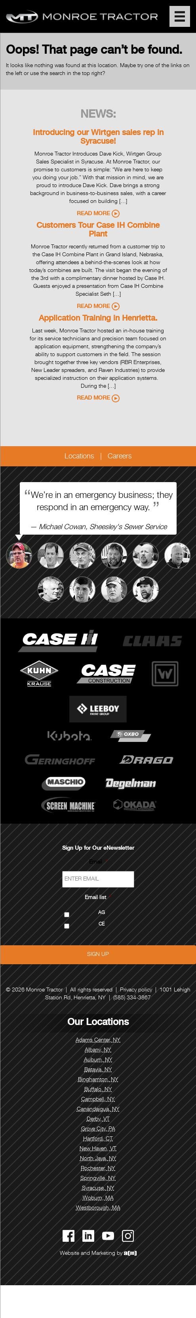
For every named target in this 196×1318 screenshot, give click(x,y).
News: (98, 115)
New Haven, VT (98, 1149)
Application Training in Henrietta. (98, 319)
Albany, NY (98, 1050)
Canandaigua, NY (98, 1109)
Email (98, 862)
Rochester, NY (98, 1169)
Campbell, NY (98, 1099)
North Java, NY (98, 1159)
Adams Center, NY (98, 1040)
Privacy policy (136, 990)
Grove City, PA (98, 1129)
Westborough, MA (98, 1208)
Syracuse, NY (98, 1188)
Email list (98, 898)
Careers (120, 456)
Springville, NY (98, 1178)
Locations (79, 456)
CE (102, 924)
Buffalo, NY (98, 1090)
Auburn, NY (98, 1060)
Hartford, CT (98, 1139)
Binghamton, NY (98, 1080)
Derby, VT (98, 1119)
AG (101, 913)
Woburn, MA (98, 1198)
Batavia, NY (98, 1070)
